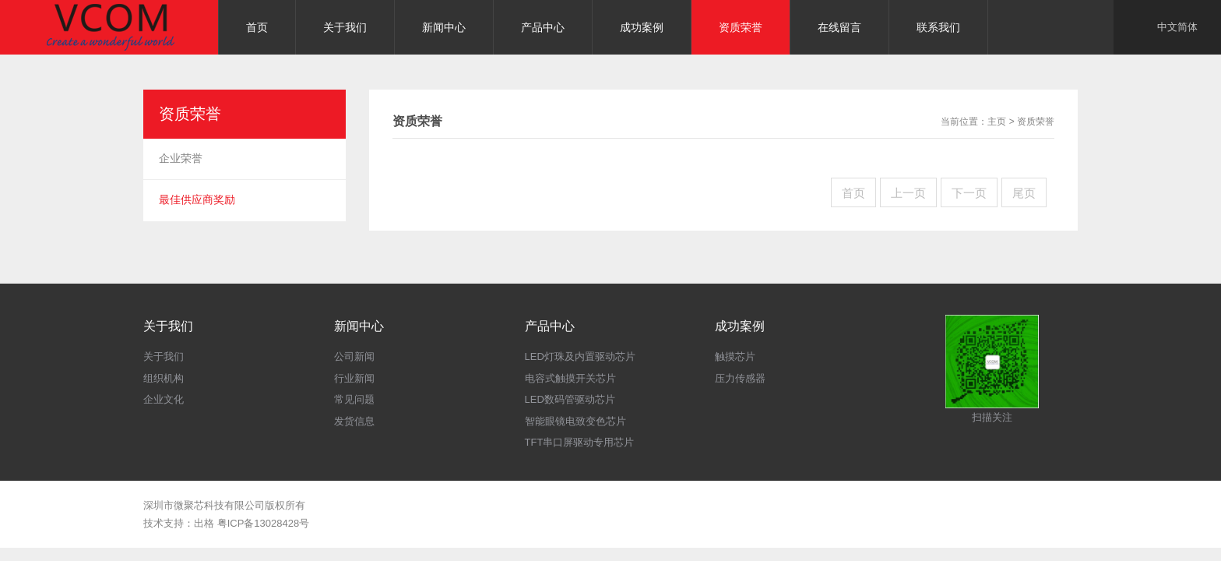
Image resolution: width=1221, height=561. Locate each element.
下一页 (969, 192)
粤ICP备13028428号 (263, 523)
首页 (853, 192)
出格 (204, 523)
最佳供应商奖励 (197, 199)
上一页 (908, 192)
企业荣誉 (180, 158)
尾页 (1024, 192)
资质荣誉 (1035, 121)
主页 (996, 121)
